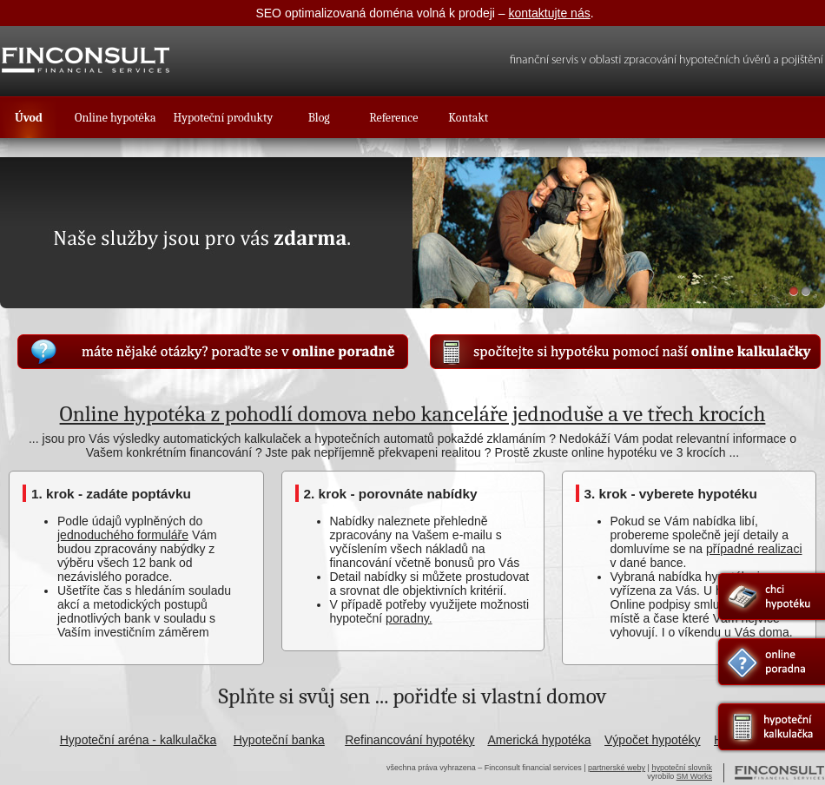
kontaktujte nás (550, 13)
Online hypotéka (115, 117)
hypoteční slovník (681, 767)
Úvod (29, 117)
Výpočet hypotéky (652, 740)
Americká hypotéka (539, 740)
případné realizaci (754, 549)
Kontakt (468, 117)
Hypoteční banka (279, 740)
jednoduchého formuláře (122, 535)
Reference (393, 117)
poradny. (409, 618)
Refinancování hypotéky (409, 740)
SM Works (694, 776)
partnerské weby (616, 767)
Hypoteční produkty (224, 117)
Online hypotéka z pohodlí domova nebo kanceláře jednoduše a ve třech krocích (413, 413)
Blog (319, 117)
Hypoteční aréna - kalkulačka (138, 740)
